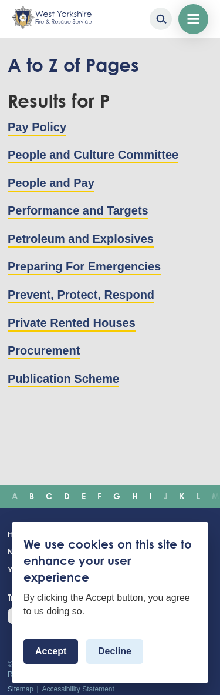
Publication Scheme (63, 378)
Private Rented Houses (72, 322)
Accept (50, 651)
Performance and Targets (78, 210)
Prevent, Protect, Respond (81, 294)
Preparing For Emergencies (84, 266)
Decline (114, 651)
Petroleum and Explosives (81, 238)
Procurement (44, 350)
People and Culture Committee (93, 154)
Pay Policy (37, 127)
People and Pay (51, 182)
